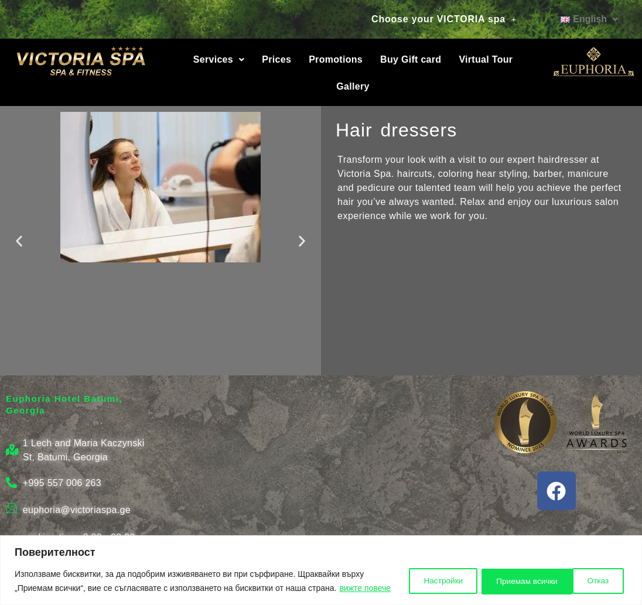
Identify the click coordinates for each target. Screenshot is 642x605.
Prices (276, 59)
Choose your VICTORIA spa (444, 19)
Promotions (336, 59)
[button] (444, 19)
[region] (321, 563)
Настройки (428, 574)
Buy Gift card (410, 59)
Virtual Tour (486, 59)
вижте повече (71, 588)
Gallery (352, 86)
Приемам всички (578, 574)
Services (219, 59)
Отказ (497, 574)
